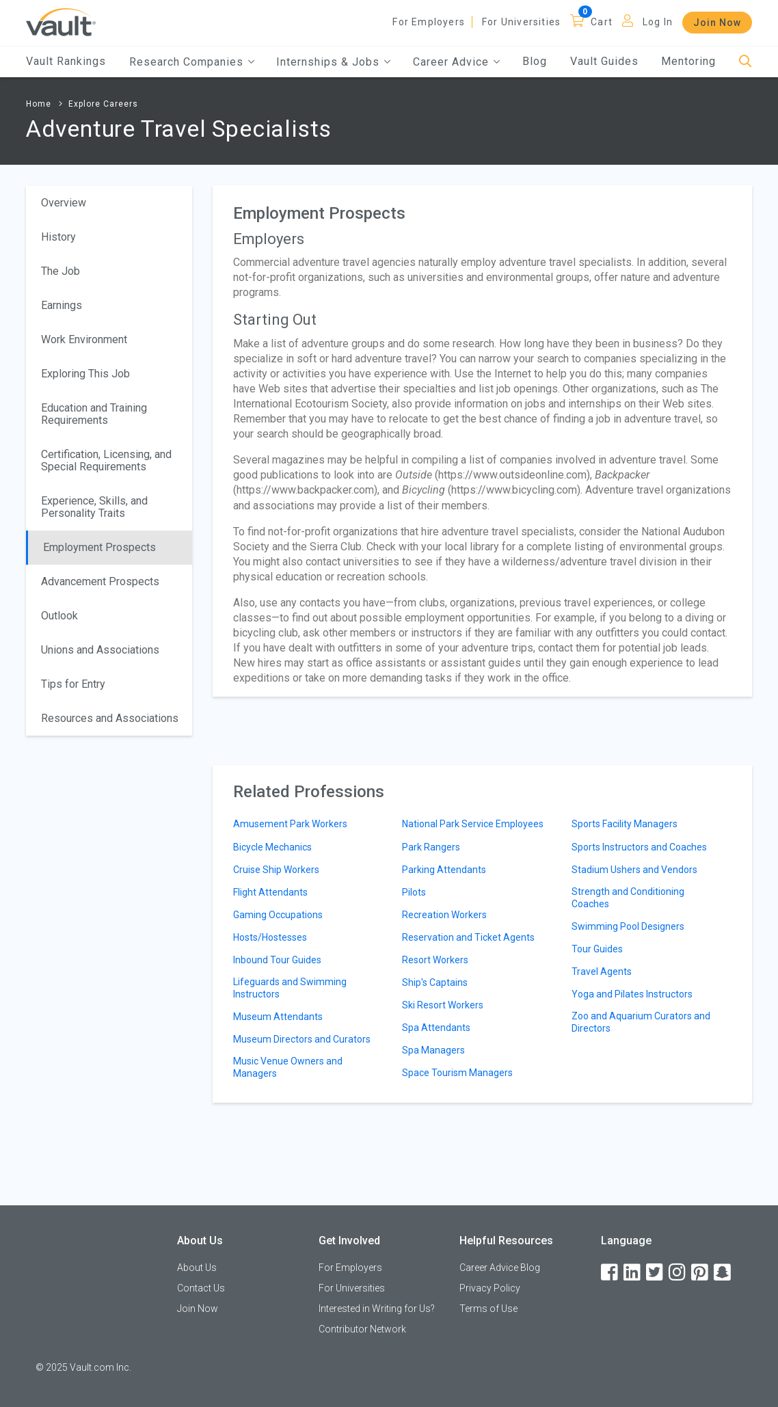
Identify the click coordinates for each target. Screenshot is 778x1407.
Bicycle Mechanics (272, 847)
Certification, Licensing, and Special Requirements (106, 460)
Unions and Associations (100, 649)
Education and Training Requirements (94, 414)
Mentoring (688, 61)
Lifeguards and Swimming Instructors (290, 988)
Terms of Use (488, 1308)
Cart (602, 21)
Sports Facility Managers (625, 823)
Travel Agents (602, 971)
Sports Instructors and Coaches (639, 847)
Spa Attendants (436, 1027)
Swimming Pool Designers (628, 926)
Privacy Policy (489, 1288)
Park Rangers (431, 847)
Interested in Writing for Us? (377, 1308)
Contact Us (201, 1288)
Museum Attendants (278, 1016)
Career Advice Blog (499, 1267)
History (58, 236)
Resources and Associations (109, 718)
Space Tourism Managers (457, 1072)
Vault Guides (604, 61)
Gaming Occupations (278, 914)
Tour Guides (597, 948)
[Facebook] (610, 1272)
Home (38, 104)
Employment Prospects (99, 547)
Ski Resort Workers (442, 1005)
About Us (197, 1267)
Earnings (61, 305)
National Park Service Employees (473, 823)
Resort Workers (435, 959)
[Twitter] (655, 1272)
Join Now (717, 22)
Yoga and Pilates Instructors (632, 994)
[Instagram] (678, 1272)
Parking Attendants (444, 869)
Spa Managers (433, 1050)
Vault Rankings (66, 61)
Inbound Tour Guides (277, 959)
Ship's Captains (435, 982)
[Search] (745, 61)
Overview (63, 202)
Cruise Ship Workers (276, 869)
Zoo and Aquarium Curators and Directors (641, 1022)
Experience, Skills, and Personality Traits (94, 507)
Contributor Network (362, 1329)
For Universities (521, 21)
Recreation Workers (444, 914)
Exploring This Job (85, 373)
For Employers (428, 21)
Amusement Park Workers (290, 823)
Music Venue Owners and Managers (288, 1067)
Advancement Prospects (100, 581)
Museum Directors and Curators (302, 1039)
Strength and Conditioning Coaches (628, 897)
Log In (658, 21)
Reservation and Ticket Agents (468, 937)
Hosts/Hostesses (270, 937)
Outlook (59, 615)
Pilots (414, 892)
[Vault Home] (61, 21)
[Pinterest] (700, 1272)
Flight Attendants (270, 892)
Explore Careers (103, 104)
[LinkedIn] (633, 1272)
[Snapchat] (723, 1272)
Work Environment (84, 339)
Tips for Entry (73, 684)
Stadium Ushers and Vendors (634, 869)
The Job (60, 271)
